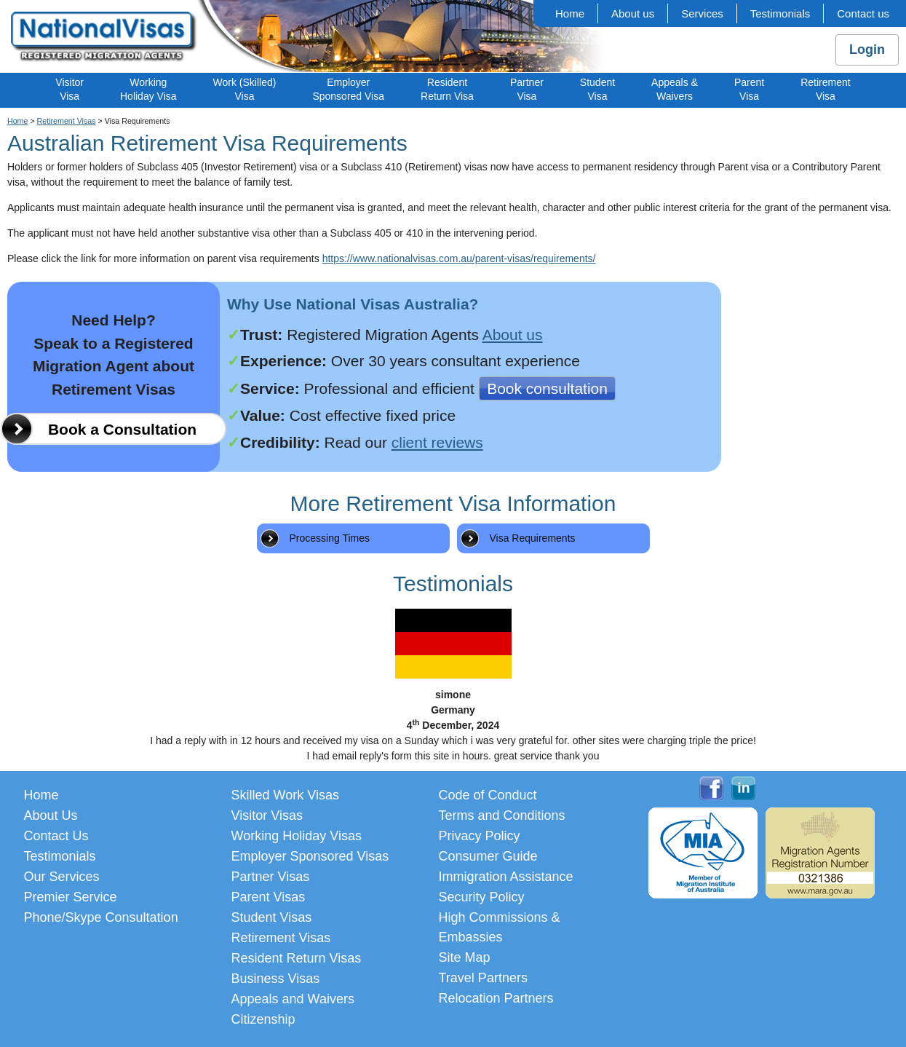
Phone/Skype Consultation (101, 917)
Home (569, 13)
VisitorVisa (69, 89)
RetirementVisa (825, 89)
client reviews (437, 442)
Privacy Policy (479, 836)
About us (632, 13)
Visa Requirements (533, 538)
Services (702, 13)
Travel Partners (483, 978)
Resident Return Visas (296, 958)
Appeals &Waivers (674, 89)
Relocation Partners (496, 998)
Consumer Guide (488, 856)
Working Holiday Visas (296, 836)
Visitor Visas (267, 815)
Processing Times (330, 538)
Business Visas (275, 978)
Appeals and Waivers (292, 999)
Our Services (62, 876)
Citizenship (263, 1019)
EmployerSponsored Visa (348, 89)
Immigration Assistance (506, 876)
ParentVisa (749, 89)
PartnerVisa (527, 89)
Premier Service (70, 897)
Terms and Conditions (502, 815)
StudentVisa (597, 89)
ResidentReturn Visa (447, 89)
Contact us (863, 13)
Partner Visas (270, 876)
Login (867, 49)
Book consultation (547, 388)
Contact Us (56, 836)
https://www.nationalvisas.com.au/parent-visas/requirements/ (459, 258)
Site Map (464, 957)
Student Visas (271, 917)
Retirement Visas (66, 120)
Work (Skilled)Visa (245, 89)
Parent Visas (268, 897)
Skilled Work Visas (285, 795)
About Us (51, 815)
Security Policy (482, 897)
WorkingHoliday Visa (148, 89)
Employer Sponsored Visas (310, 856)
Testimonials (780, 13)
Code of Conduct (488, 795)
